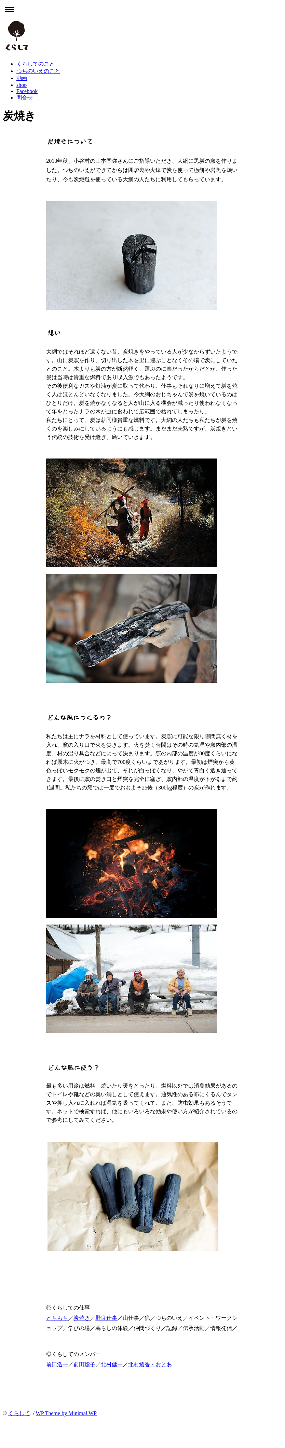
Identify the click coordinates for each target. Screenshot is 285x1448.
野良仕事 (106, 1318)
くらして (19, 1413)
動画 (21, 78)
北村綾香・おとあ (150, 1364)
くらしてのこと (35, 64)
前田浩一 (57, 1364)
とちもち (57, 1318)
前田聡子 (84, 1364)
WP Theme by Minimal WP (66, 1413)
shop (21, 85)
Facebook (27, 91)
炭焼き (81, 1318)
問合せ (24, 98)
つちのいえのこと (38, 71)
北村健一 (112, 1364)
